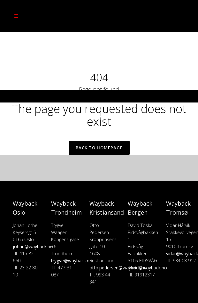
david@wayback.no (147, 268)
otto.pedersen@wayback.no (118, 268)
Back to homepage (99, 148)
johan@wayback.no (33, 246)
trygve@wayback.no (71, 261)
